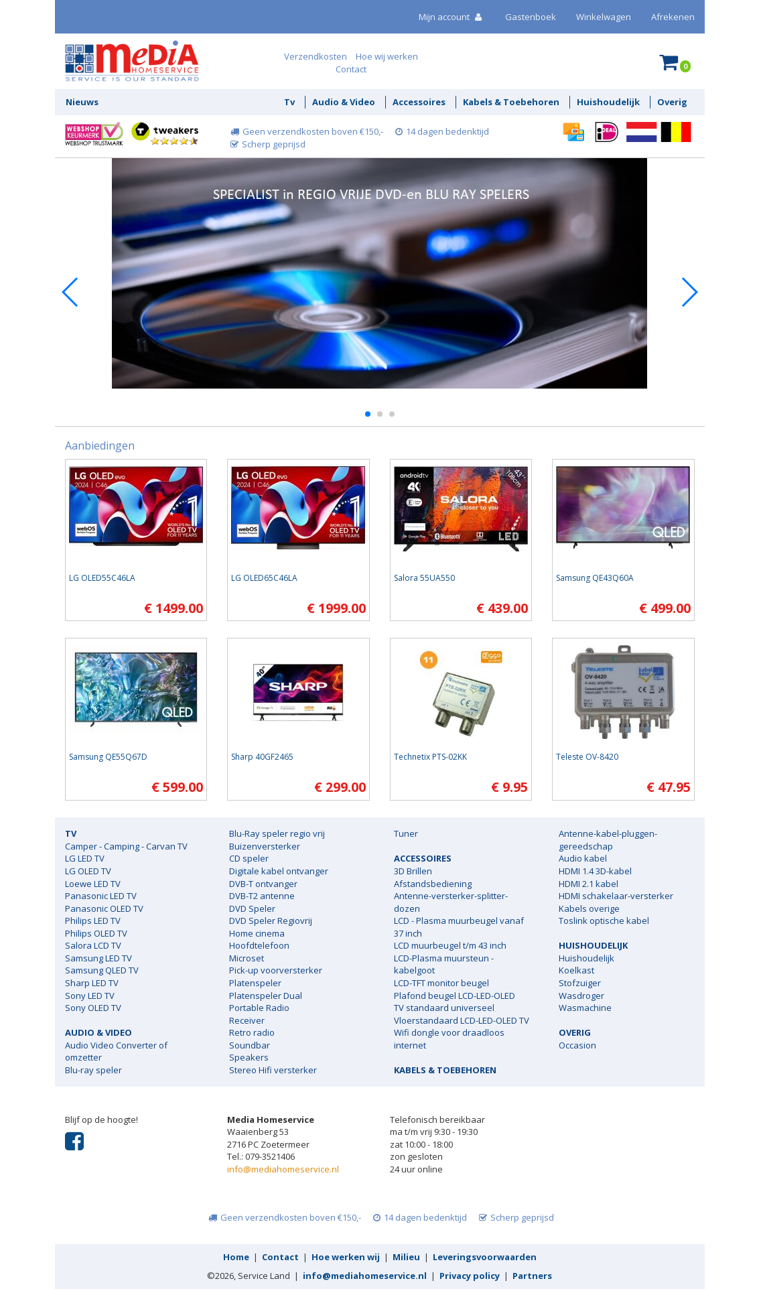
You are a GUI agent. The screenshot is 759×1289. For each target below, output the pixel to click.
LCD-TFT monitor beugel (441, 983)
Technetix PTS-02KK (430, 756)
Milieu (406, 1257)
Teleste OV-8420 (587, 756)
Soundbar (249, 1045)
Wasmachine (585, 1008)
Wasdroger (581, 996)
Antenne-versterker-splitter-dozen (451, 902)
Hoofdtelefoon (259, 945)
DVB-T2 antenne (262, 896)
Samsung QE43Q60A (595, 578)
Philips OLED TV (96, 933)
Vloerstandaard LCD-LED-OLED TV (461, 1020)
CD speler (249, 858)
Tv (289, 102)
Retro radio (252, 1032)
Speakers (249, 1057)
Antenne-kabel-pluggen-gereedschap (608, 839)
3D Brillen (413, 871)
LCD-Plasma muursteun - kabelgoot (444, 964)
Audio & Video (343, 102)
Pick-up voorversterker (275, 970)
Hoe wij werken (387, 56)
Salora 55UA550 (424, 578)
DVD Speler (252, 908)
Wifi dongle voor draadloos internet (449, 1038)
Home (236, 1257)
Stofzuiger (580, 983)
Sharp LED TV (92, 983)
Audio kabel (583, 858)
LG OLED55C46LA (102, 578)
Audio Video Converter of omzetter (116, 1051)
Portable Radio (259, 1008)
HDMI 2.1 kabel (588, 884)
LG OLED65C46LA (264, 578)
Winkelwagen (603, 17)
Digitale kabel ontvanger (278, 871)
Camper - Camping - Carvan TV (126, 846)
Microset (246, 958)
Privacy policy (469, 1276)
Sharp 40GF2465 (262, 756)
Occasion (577, 1045)
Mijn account (452, 17)
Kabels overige (589, 908)
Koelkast (576, 970)
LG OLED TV (88, 871)
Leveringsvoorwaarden (485, 1257)
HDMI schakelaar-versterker (616, 896)
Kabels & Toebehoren (511, 102)
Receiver (247, 1020)
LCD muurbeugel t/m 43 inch (450, 945)
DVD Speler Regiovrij (270, 920)
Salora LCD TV (93, 945)
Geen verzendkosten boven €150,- (305, 131)
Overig (672, 102)
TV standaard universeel (444, 1008)
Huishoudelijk (608, 102)
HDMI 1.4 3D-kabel (595, 871)
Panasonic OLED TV (104, 908)
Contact (351, 69)
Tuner (406, 833)
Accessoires (419, 102)
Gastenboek (530, 17)
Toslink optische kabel (604, 920)
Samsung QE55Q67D (108, 756)
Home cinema (257, 933)
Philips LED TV (93, 920)
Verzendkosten (315, 56)
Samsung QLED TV (102, 970)
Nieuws (82, 102)
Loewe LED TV (93, 884)
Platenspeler (255, 983)
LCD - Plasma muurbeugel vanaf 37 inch (459, 926)
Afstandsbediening (433, 884)
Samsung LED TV (98, 958)
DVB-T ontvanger (263, 884)
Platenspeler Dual (265, 996)
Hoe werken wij (346, 1257)
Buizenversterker (264, 846)
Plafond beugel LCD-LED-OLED (454, 996)
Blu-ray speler (93, 1070)
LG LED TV (85, 858)
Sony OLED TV (93, 1008)
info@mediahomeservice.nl (283, 1169)
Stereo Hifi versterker (273, 1070)
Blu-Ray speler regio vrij (277, 833)
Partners (532, 1276)
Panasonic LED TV (101, 896)
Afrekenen (673, 17)
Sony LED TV (90, 996)
